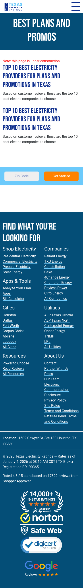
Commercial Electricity (20, 261)
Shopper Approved (17, 481)
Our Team (52, 379)
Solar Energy (12, 272)
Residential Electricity (19, 256)
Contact (50, 363)
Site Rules (52, 405)
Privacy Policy (55, 400)
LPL (47, 341)
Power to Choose (16, 363)
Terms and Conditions (61, 411)
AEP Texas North (57, 320)
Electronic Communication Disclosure (56, 389)
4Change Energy (57, 277)
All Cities (9, 347)
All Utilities (52, 347)
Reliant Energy (55, 256)
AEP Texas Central (58, 315)
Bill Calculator (13, 299)
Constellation (54, 267)
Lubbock (9, 341)
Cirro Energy (53, 293)
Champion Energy (58, 283)
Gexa (48, 272)
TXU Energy (53, 261)
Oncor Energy (54, 331)
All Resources (13, 374)
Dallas (8, 320)
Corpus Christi (14, 331)
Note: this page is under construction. (32, 61)
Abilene (8, 336)
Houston (9, 315)
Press (48, 374)
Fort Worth (11, 326)
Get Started (61, 176)
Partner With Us (56, 368)
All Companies (55, 298)
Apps (7, 293)
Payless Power (55, 288)
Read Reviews (13, 368)
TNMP (49, 336)
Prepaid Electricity (17, 267)
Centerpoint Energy (59, 326)
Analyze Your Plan (17, 288)
